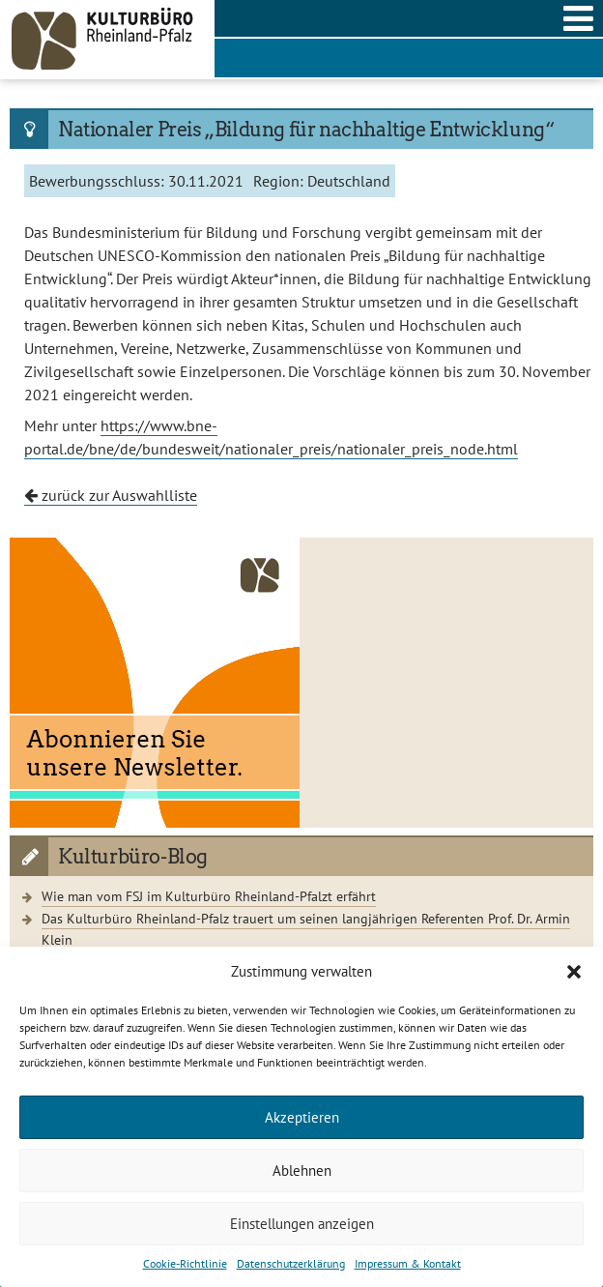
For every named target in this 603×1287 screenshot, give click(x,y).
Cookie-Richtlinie (185, 1263)
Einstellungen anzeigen (302, 1223)
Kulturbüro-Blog (133, 856)
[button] (574, 971)
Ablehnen (302, 1170)
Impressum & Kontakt (408, 1263)
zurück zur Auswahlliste (110, 495)
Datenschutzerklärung (291, 1263)
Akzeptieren (302, 1117)
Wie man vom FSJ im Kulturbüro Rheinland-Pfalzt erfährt (209, 896)
